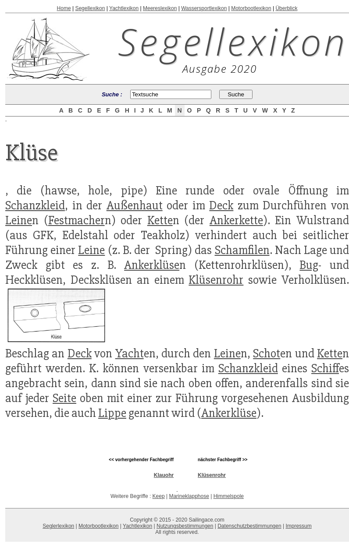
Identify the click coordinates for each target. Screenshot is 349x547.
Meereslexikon (160, 8)
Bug (308, 265)
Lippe (112, 413)
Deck (221, 205)
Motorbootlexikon (251, 8)
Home (64, 8)
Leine (18, 220)
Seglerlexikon (58, 526)
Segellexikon (90, 8)
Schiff (325, 368)
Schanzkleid (35, 205)
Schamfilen (242, 250)
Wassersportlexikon (204, 8)
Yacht (129, 353)
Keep (159, 496)
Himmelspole (229, 496)
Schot (266, 353)
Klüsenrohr (216, 279)
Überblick (286, 8)
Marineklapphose (189, 496)
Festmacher (76, 220)
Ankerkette (236, 220)
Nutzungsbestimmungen (185, 526)
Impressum (298, 526)
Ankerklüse (151, 265)
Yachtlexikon (124, 8)
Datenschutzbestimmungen (249, 526)
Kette (160, 220)
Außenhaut (135, 205)
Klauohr (164, 475)
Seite (64, 398)
